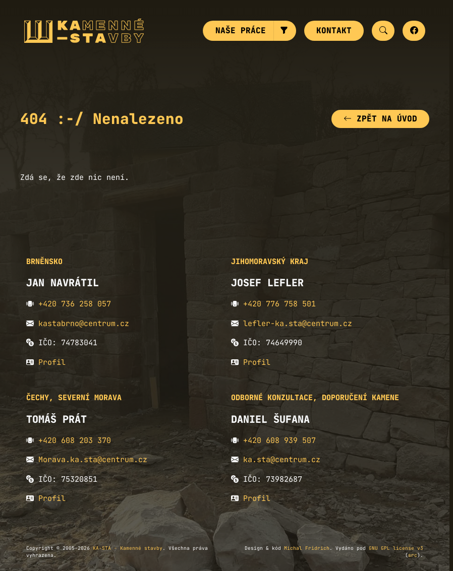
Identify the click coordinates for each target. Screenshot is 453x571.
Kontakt (334, 30)
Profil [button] (52, 362)
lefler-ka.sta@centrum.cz (297, 324)
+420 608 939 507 (279, 440)
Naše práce (240, 30)
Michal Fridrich (306, 548)
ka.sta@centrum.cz (281, 460)
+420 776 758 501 (279, 304)
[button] (284, 31)
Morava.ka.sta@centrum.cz (92, 460)
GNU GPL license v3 (396, 548)
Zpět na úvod (380, 118)
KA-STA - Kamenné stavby (127, 548)
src (412, 555)
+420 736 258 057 (74, 304)
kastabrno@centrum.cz (83, 324)
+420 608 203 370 (74, 440)
